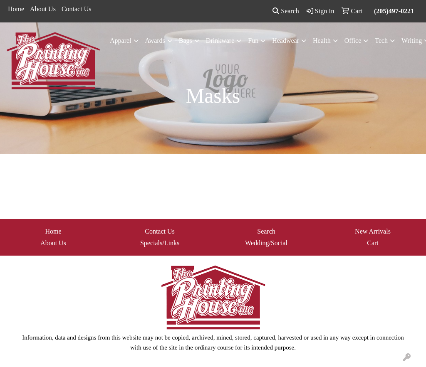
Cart (373, 242)
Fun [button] (253, 40)
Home (16, 8)
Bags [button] (185, 40)
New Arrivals (373, 231)
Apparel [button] (120, 40)
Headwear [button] (285, 40)
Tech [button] (381, 40)
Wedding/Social (266, 242)
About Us (43, 8)
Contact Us (77, 8)
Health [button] (322, 40)
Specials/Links (159, 242)
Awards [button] (155, 40)
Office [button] (353, 40)
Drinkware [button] (220, 40)
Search (285, 11)
